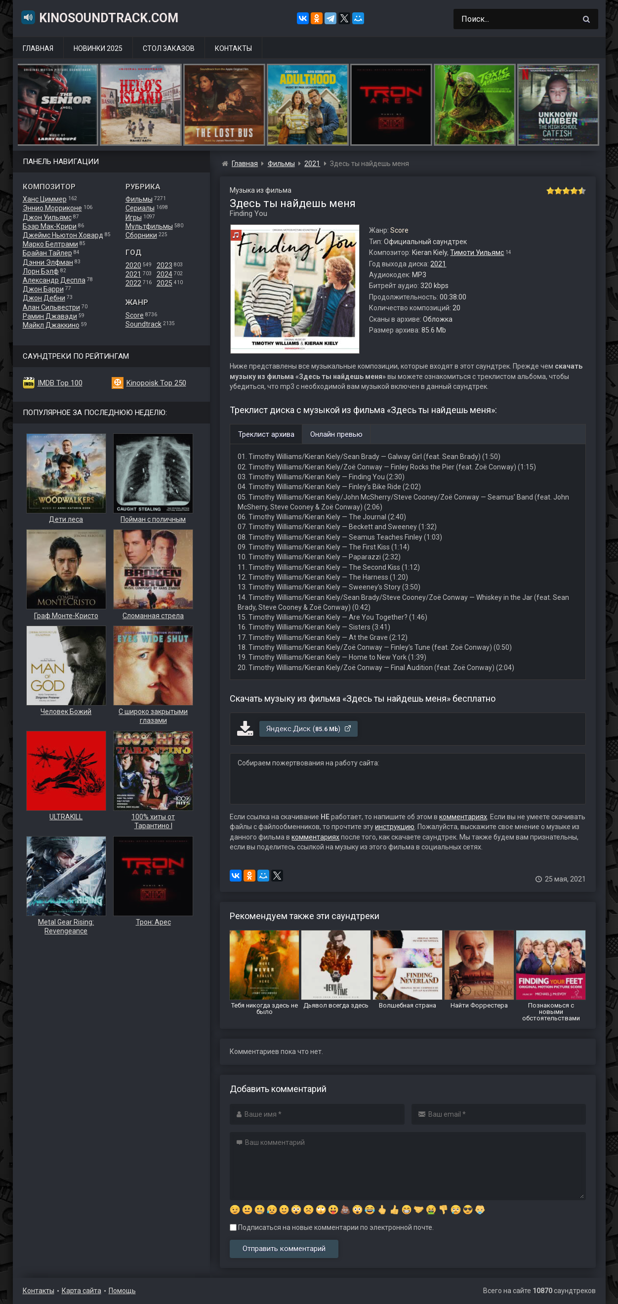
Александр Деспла (54, 280)
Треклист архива (266, 434)
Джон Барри (43, 289)
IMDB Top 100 (60, 383)
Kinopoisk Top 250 (156, 383)
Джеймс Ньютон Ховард (63, 235)
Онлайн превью (336, 434)
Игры (133, 217)
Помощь (122, 1291)
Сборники (141, 235)
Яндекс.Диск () (309, 728)
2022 (133, 283)
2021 (133, 274)
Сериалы (140, 208)
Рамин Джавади (50, 316)
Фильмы (139, 199)
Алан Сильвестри (51, 307)
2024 (164, 274)
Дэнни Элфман (48, 262)
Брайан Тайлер (47, 253)
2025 (164, 283)
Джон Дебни (44, 298)
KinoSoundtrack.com (99, 17)
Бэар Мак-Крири (50, 226)
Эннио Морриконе (52, 208)
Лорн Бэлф (41, 271)
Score (134, 315)
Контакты (233, 48)
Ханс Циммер (45, 199)
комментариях (463, 817)
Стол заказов (169, 48)
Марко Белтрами (50, 244)
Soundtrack (143, 324)
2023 (164, 265)
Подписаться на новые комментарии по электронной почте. (332, 1227)
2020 (133, 265)
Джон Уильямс (47, 217)
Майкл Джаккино (51, 325)
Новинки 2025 (98, 48)
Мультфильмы (149, 226)
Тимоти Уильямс (477, 252)
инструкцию (394, 827)
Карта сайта (81, 1291)
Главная (38, 48)
